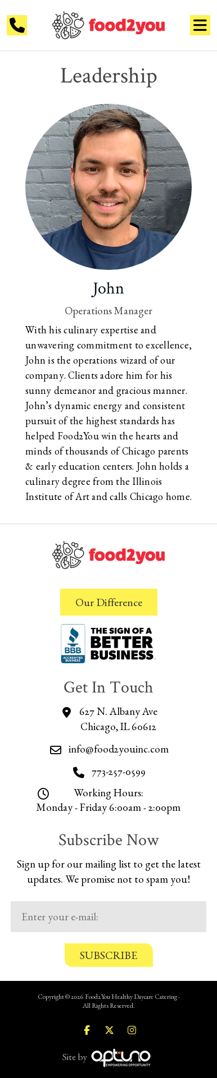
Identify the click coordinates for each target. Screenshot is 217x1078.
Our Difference (108, 602)
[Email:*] (109, 916)
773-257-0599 (119, 771)
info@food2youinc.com (119, 749)
